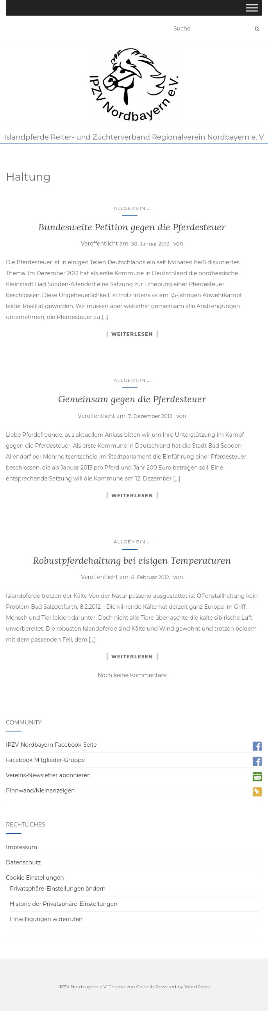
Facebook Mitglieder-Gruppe (45, 760)
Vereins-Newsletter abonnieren (48, 775)
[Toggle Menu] (252, 7)
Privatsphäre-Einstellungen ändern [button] (57, 888)
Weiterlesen (132, 334)
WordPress (197, 986)
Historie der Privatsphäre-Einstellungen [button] (64, 903)
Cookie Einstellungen (35, 877)
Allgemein (130, 208)
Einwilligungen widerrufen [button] (46, 919)
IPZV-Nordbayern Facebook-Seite (51, 744)
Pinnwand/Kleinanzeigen (40, 790)
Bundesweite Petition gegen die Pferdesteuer (131, 227)
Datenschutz (23, 862)
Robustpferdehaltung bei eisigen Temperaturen (132, 560)
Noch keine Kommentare (132, 675)
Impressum (21, 847)
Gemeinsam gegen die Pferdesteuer (132, 399)
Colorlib (145, 986)
